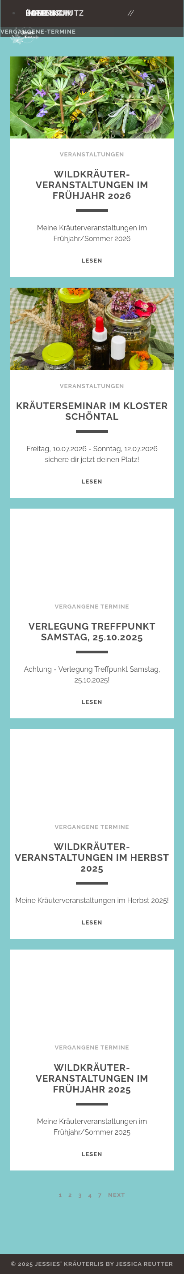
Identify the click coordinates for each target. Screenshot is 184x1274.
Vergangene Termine (92, 606)
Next (116, 1195)
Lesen (92, 260)
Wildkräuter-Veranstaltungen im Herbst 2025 (92, 857)
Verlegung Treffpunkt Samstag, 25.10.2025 (92, 632)
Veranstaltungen (92, 154)
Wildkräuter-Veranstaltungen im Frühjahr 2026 (92, 184)
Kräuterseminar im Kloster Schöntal (92, 411)
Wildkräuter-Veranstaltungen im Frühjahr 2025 (92, 1078)
